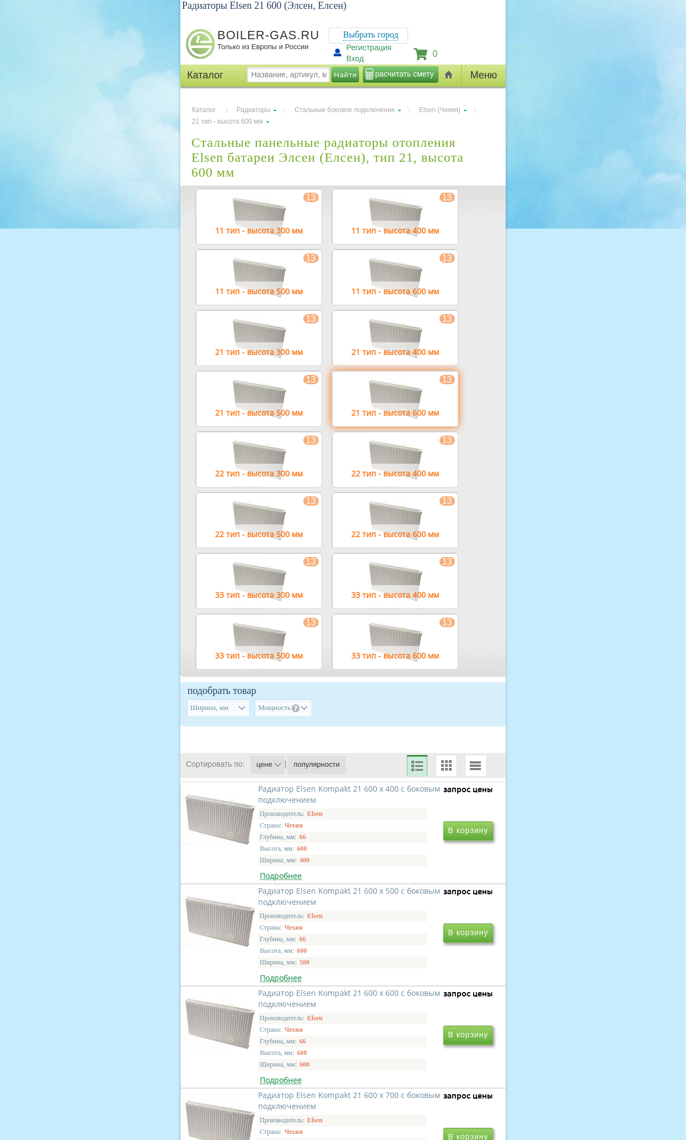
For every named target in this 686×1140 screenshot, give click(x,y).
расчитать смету (404, 74)
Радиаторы (254, 110)
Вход (355, 58)
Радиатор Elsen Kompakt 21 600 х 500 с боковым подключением (412, 906)
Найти (345, 75)
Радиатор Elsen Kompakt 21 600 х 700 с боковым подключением (412, 1065)
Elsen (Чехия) (439, 110)
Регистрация (369, 47)
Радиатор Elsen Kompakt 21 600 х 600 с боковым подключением (262, 1065)
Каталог (204, 110)
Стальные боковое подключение (344, 110)
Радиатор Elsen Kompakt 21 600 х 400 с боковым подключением (262, 906)
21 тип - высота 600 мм (227, 121)
